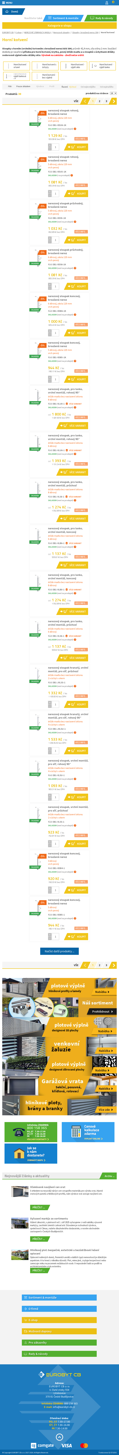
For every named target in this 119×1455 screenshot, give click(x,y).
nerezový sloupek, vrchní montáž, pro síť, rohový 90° (68, 762)
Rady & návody (38, 1354)
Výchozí (72, 87)
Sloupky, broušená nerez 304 (85, 32)
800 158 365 (71, 1403)
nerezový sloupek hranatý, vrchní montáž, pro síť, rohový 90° (68, 716)
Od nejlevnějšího (88, 87)
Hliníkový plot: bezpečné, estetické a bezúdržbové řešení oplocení (64, 1252)
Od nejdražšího (106, 87)
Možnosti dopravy (40, 1331)
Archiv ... (109, 1176)
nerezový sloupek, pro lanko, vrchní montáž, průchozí (65, 483)
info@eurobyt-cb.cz (64, 1407)
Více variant (74, 403)
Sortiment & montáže (42, 1297)
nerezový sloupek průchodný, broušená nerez (65, 205)
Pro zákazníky (38, 1342)
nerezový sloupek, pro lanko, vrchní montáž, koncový (65, 530)
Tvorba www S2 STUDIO (107, 1452)
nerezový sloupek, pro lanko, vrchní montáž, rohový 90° (65, 390)
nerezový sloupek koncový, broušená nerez (64, 298)
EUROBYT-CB (7, 32)
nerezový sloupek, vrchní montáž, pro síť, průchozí (68, 808)
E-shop (19, 32)
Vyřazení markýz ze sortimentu (49, 1218)
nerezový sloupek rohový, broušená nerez (63, 112)
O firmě (33, 1309)
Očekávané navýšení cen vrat (47, 1187)
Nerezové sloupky (61, 32)
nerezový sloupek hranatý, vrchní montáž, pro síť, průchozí (68, 669)
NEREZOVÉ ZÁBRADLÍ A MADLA (37, 32)
